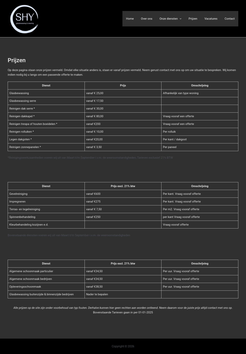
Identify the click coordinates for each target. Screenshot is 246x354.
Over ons (153, 18)
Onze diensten (175, 18)
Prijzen (196, 18)
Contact (230, 18)
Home (138, 18)
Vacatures (213, 18)
